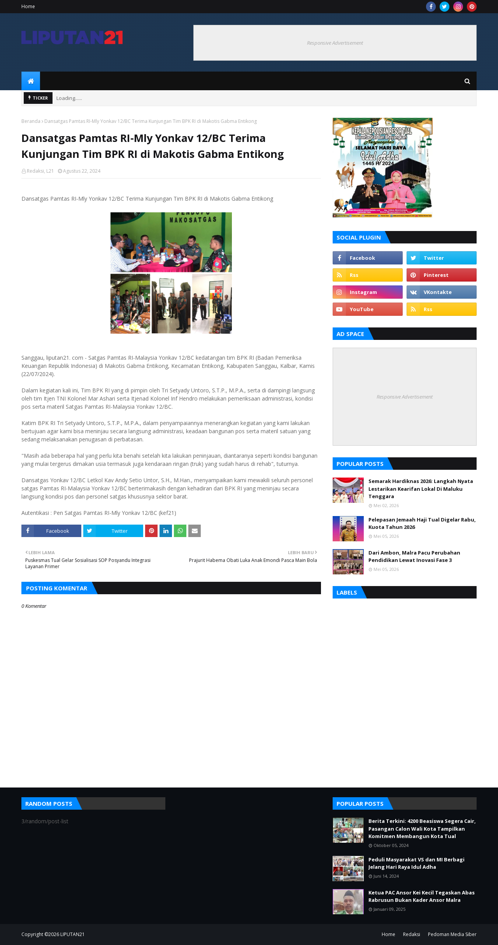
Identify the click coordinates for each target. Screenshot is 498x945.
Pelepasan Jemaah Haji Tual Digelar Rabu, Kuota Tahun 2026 (422, 523)
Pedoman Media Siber (452, 934)
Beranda (30, 121)
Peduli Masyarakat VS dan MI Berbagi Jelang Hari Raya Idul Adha (416, 863)
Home (28, 6)
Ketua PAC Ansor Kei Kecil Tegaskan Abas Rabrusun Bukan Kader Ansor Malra (421, 896)
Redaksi (411, 934)
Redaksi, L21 (40, 171)
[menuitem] (30, 81)
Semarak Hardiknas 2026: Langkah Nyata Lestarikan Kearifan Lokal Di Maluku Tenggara (420, 489)
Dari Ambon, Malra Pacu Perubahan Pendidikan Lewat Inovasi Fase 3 (414, 556)
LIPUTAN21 (72, 934)
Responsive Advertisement (335, 42)
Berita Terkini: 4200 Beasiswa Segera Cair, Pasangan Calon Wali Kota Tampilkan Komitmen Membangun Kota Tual (422, 828)
